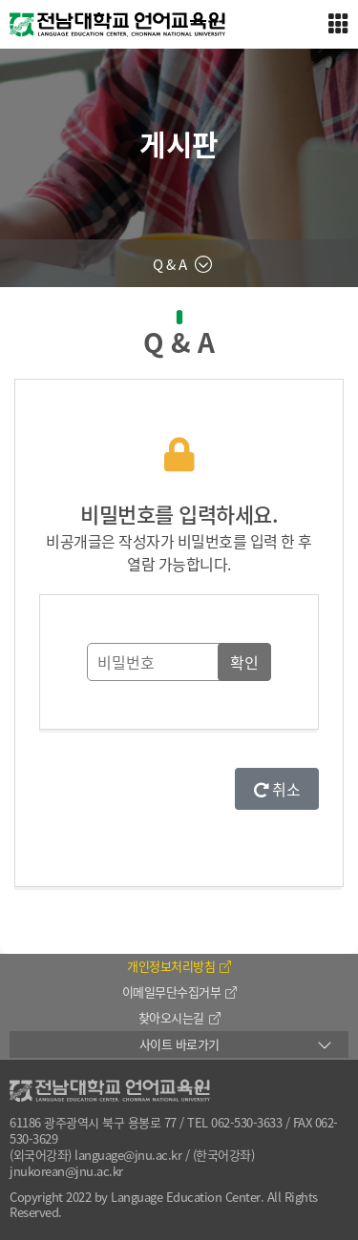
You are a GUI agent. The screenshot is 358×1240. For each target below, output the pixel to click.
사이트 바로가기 (179, 1044)
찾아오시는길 (179, 1017)
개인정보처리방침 (179, 966)
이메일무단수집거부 (179, 991)
